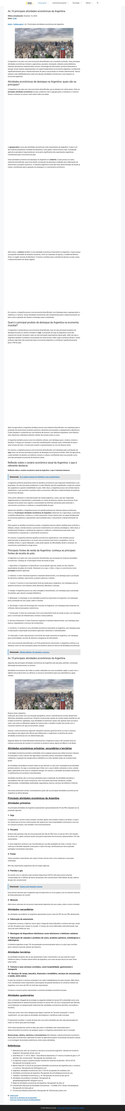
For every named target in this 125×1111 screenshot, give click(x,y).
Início (10, 24)
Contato (68, 1108)
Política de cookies (78, 1108)
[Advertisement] (44, 112)
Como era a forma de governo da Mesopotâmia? (25, 1100)
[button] (97, 3)
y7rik (15, 18)
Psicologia (78, 3)
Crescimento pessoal (62, 3)
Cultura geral (44, 3)
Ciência (90, 3)
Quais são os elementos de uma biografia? (23, 1098)
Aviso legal (60, 1108)
